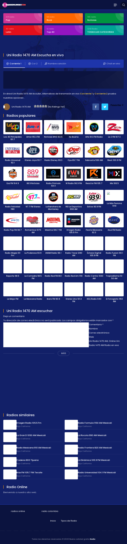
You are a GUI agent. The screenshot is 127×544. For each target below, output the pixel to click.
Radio (92, 538)
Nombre (93, 328)
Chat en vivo (111, 63)
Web (91, 336)
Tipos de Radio (69, 520)
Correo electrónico (99, 332)
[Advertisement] (42, 44)
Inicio (53, 520)
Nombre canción (55, 63)
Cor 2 (33, 63)
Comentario (96, 324)
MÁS (63, 352)
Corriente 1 (13, 63)
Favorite (117, 105)
